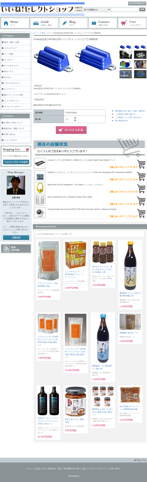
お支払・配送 (44, 23)
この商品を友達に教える (125, 114)
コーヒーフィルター (12, 106)
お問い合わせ (103, 23)
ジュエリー (8, 60)
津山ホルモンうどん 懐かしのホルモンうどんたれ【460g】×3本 (102, 269)
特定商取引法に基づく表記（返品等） (130, 111)
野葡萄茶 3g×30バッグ (129, 333)
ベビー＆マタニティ (12, 83)
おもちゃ (8, 77)
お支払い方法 (40, 469)
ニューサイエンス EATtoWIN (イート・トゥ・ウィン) (74, 274)
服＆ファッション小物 (13, 95)
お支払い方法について (13, 123)
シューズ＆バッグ (11, 101)
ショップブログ (10, 140)
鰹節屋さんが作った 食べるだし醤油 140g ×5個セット (102, 412)
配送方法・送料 (54, 469)
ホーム (15, 23)
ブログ (73, 23)
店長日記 (16, 237)
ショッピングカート (132, 23)
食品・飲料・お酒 (11, 42)
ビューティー (9, 89)
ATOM (15, 250)
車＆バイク (46, 33)
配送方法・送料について (14, 128)
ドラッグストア (10, 48)
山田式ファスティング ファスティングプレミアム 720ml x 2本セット (48, 421)
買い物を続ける (121, 121)
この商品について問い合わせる (128, 117)
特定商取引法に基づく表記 (75, 469)
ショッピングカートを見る (16, 162)
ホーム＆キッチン (11, 66)
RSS (13, 247)
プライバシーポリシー (98, 469)
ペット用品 (8, 54)
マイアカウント (137, 4)
